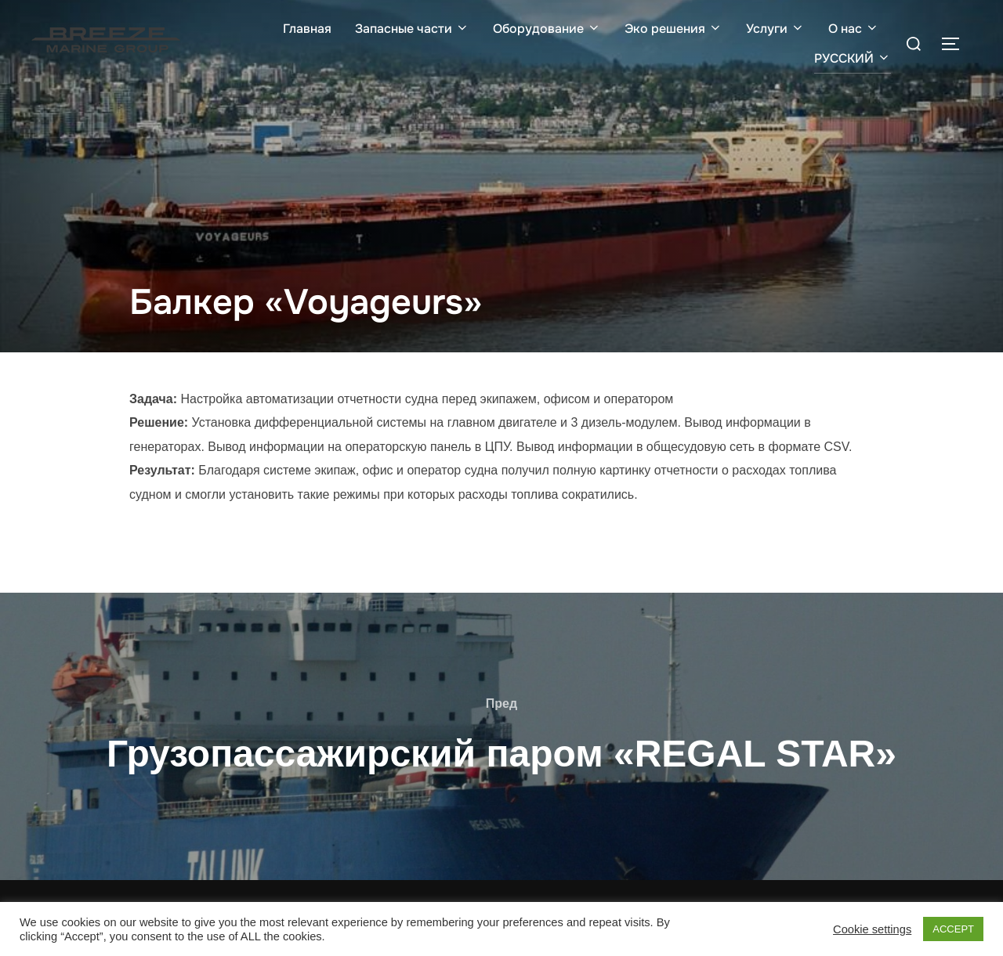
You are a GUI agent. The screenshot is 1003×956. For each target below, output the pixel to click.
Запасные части (412, 28)
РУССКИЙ (852, 58)
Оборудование (547, 28)
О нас (853, 28)
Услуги (775, 28)
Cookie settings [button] (872, 929)
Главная (307, 28)
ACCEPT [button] (953, 929)
